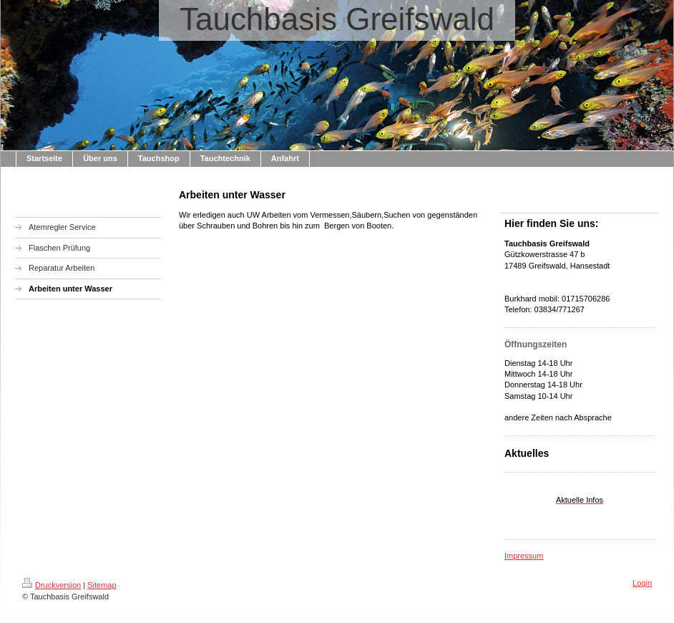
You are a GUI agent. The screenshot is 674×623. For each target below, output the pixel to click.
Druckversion (51, 585)
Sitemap (101, 585)
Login (642, 583)
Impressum (523, 555)
